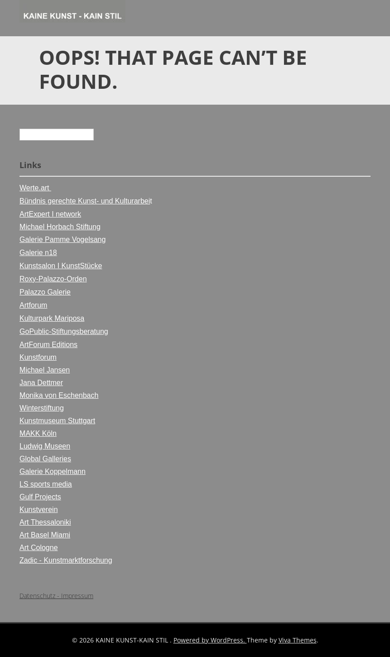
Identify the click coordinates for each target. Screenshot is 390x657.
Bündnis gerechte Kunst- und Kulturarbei (84, 201)
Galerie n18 (38, 252)
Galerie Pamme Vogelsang (62, 239)
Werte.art (35, 188)
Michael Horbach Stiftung (60, 227)
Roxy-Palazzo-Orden (53, 279)
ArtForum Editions (48, 344)
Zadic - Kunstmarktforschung (65, 560)
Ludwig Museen (44, 446)
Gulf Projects (40, 497)
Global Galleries (45, 459)
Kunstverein (38, 509)
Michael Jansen (44, 370)
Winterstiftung (41, 408)
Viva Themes (298, 640)
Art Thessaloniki (45, 522)
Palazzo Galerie (45, 292)
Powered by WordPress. (210, 640)
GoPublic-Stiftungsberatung (63, 331)
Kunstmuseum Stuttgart (57, 421)
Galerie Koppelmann (52, 471)
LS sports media (45, 484)
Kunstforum (38, 357)
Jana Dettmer (41, 382)
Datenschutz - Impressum (56, 595)
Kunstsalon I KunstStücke (60, 266)
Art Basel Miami (44, 535)
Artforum (33, 305)
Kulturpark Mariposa (51, 318)
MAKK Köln (38, 433)
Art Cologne (38, 547)
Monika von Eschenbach (58, 395)
